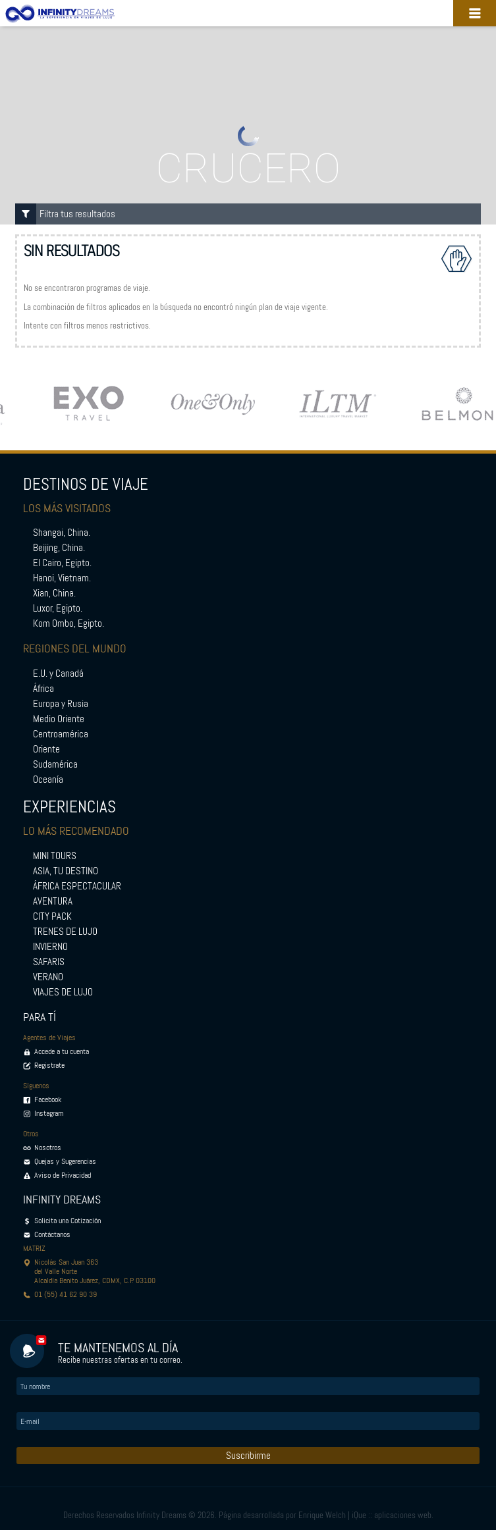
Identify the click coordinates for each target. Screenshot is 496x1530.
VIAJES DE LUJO (63, 992)
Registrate (49, 1065)
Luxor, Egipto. (57, 608)
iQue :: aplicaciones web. (392, 1515)
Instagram (49, 1113)
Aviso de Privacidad (62, 1175)
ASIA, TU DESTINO (65, 871)
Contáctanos (52, 1234)
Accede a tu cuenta (61, 1051)
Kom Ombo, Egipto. (68, 623)
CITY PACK (52, 916)
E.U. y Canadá (58, 673)
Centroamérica (60, 734)
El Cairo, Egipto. (62, 563)
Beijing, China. (59, 547)
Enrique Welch (322, 1515)
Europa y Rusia (60, 704)
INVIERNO (50, 946)
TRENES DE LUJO (65, 931)
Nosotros (47, 1147)
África (43, 688)
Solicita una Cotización (67, 1220)
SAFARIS (49, 962)
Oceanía (48, 779)
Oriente (46, 749)
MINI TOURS (54, 856)
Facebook (47, 1099)
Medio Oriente (58, 719)
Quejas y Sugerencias (65, 1161)
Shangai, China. (61, 532)
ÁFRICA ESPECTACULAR (77, 886)
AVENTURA (52, 901)
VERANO (48, 977)
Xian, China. (54, 593)
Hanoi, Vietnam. (62, 578)
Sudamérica (55, 764)
